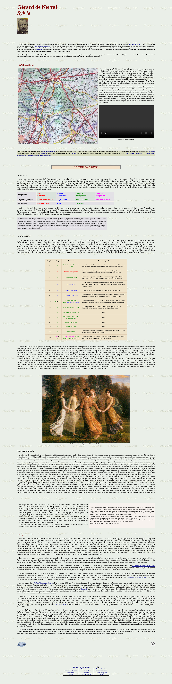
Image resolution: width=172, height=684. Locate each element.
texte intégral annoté (48, 151)
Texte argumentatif (101, 671)
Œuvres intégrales (101, 672)
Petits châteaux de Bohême (43, 583)
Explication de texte (70, 671)
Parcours (86, 672)
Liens (101, 674)
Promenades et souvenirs (44, 155)
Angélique (39, 49)
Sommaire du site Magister (81, 667)
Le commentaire (86, 671)
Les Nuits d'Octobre (135, 44)
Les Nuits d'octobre (148, 153)
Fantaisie (73, 153)
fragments (152, 151)
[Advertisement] (104, 19)
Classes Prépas (86, 674)
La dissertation (70, 672)
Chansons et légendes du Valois (26, 155)
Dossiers (70, 674)
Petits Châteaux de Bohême (42, 46)
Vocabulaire (70, 669)
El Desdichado (61, 604)
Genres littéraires (101, 669)
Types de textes (86, 669)
